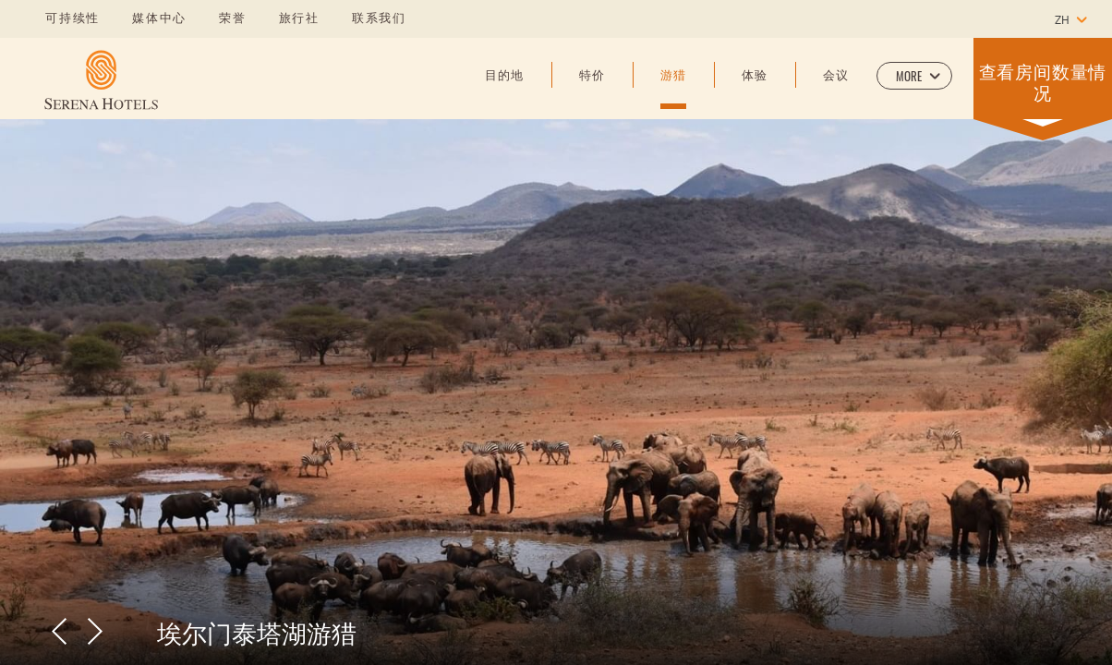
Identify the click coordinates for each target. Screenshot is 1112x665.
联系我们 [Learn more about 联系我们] (379, 19)
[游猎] (673, 89)
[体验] (754, 89)
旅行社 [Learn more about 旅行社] (299, 19)
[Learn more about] (101, 80)
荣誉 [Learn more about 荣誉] (233, 19)
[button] (914, 76)
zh (1062, 21)
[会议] (835, 89)
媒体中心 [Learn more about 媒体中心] (159, 19)
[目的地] (504, 89)
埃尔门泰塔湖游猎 (257, 631)
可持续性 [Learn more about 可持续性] (72, 19)
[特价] (592, 89)
